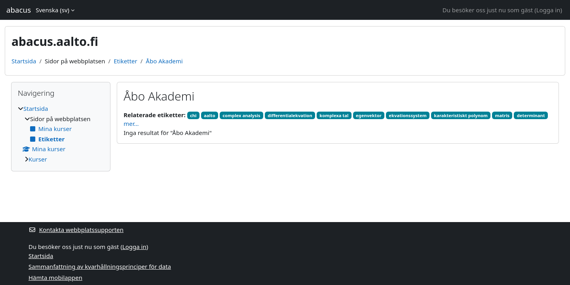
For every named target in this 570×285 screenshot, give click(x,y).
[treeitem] (61, 133)
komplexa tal (333, 115)
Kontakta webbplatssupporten (76, 230)
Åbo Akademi (164, 61)
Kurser (37, 159)
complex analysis (241, 115)
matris (502, 115)
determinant (531, 115)
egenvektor (369, 115)
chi (193, 115)
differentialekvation (290, 115)
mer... (131, 123)
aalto (209, 115)
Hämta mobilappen (55, 277)
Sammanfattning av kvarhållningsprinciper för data (99, 266)
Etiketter (125, 61)
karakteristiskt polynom (461, 115)
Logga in (548, 10)
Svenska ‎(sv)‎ (52, 10)
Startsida (23, 61)
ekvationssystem (407, 115)
